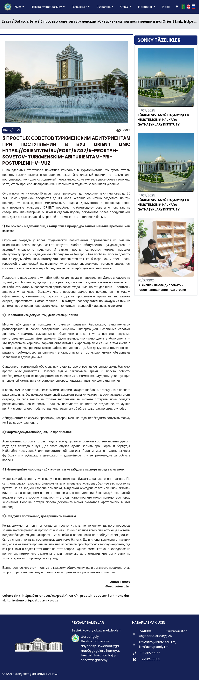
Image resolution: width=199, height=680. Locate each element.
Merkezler (145, 7)
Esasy (6, 21)
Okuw (124, 7)
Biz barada (103, 7)
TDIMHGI (52, 673)
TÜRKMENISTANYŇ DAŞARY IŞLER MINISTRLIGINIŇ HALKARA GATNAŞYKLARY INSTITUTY (163, 119)
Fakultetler (79, 7)
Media (166, 7)
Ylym (17, 7)
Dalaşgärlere (25, 21)
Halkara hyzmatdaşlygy (46, 7)
